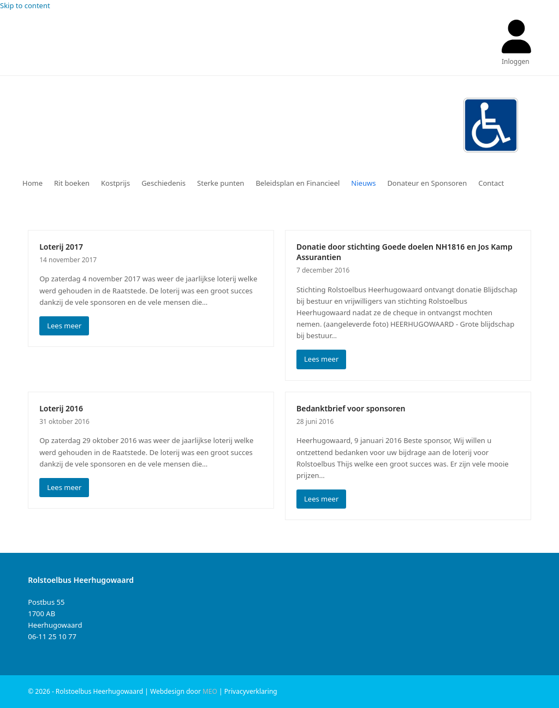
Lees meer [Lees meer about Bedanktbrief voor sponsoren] (321, 499)
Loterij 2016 (61, 408)
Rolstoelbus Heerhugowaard (192, 122)
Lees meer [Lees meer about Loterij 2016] (64, 487)
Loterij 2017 (61, 246)
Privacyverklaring (250, 691)
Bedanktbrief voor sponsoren (350, 408)
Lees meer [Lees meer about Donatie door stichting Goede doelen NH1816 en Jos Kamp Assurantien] (321, 359)
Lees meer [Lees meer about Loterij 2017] (64, 326)
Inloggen (516, 61)
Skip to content (25, 5)
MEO (210, 691)
